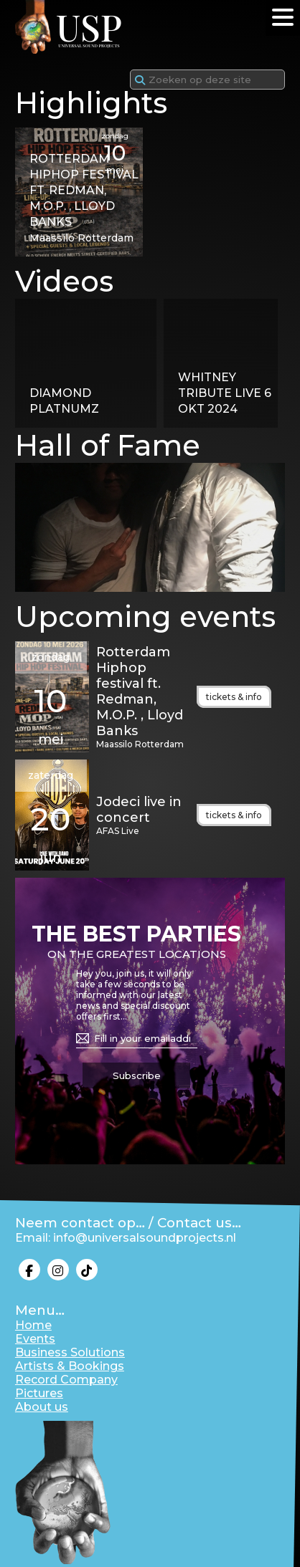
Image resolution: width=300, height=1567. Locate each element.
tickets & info (234, 696)
